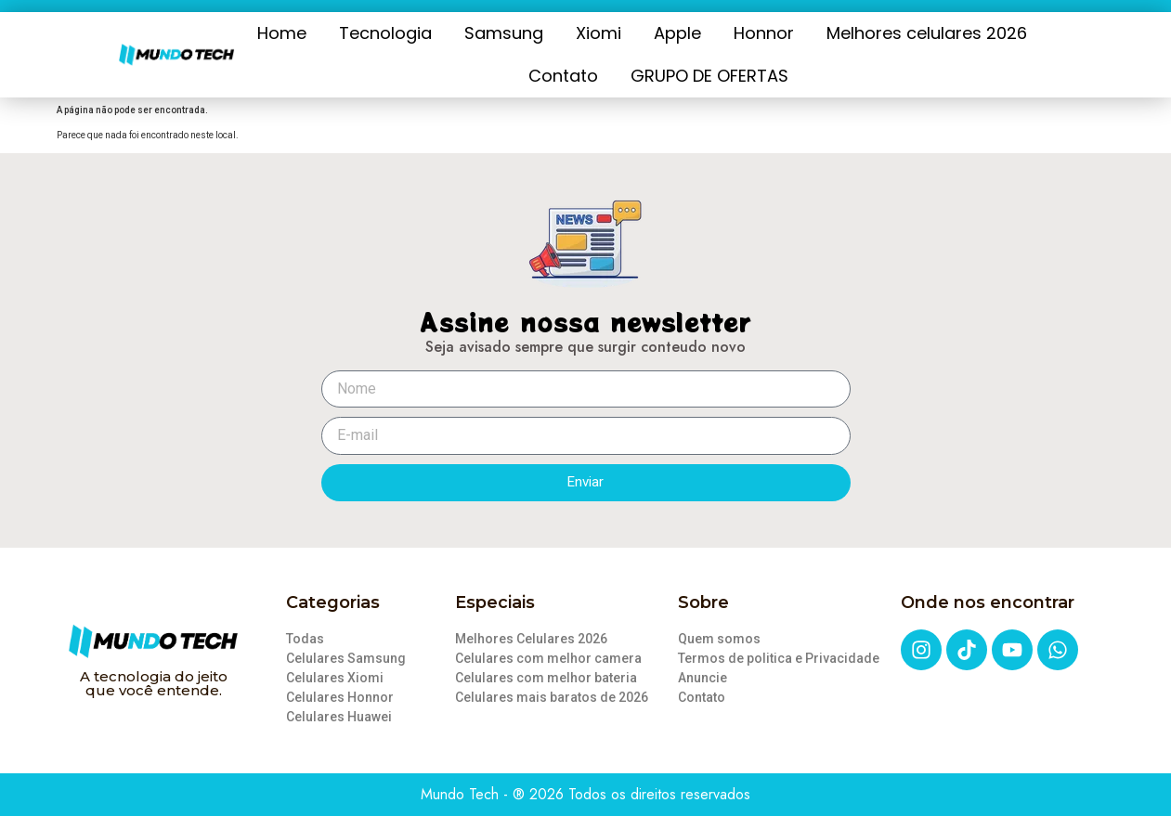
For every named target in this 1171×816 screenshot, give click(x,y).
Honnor (764, 33)
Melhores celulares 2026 (926, 33)
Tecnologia (385, 33)
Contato (563, 75)
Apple (677, 33)
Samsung (503, 33)
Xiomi (598, 33)
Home (281, 33)
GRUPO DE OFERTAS (709, 75)
